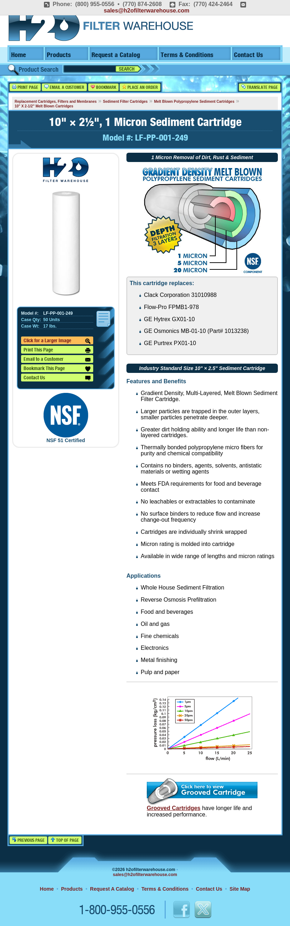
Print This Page (57, 350)
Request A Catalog (112, 889)
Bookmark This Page (57, 369)
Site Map (240, 889)
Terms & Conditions (187, 55)
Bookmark (103, 87)
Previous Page (28, 840)
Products (59, 55)
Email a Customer (64, 87)
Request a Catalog (115, 55)
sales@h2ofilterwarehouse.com (147, 10)
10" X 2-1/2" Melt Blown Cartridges (44, 106)
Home (18, 55)
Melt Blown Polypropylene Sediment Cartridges (194, 101)
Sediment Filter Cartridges (125, 101)
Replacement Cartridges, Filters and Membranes (56, 101)
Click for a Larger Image (57, 341)
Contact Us (248, 55)
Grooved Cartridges (173, 808)
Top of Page (65, 840)
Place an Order (140, 87)
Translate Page (259, 87)
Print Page (25, 87)
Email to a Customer (57, 360)
